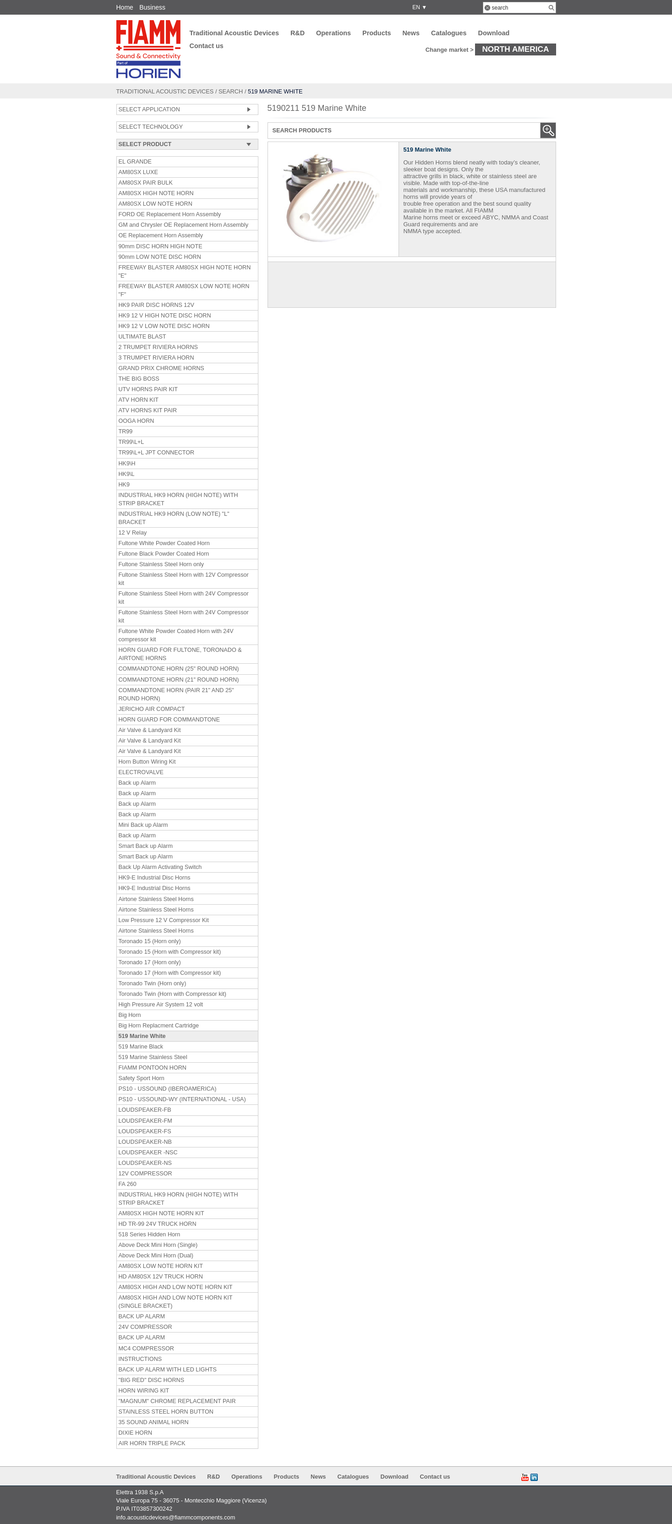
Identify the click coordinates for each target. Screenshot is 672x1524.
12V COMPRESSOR (145, 1173)
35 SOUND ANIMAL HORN (154, 1422)
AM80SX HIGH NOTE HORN (156, 193)
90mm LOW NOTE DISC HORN (160, 257)
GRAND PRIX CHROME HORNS (161, 368)
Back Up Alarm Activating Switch (160, 867)
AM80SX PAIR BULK (146, 183)
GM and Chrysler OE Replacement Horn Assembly (183, 225)
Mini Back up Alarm (143, 825)
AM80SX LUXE (138, 172)
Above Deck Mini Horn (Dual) (156, 1255)
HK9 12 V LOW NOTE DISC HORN (164, 326)
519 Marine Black (141, 1046)
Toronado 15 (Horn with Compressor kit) (170, 952)
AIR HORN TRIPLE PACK (152, 1443)
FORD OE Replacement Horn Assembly (170, 214)
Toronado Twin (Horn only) (152, 983)
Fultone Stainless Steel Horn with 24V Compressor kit (184, 597)
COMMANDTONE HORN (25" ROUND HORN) (179, 669)
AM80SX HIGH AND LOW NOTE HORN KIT (176, 1287)
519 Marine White (142, 1036)
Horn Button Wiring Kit (147, 762)
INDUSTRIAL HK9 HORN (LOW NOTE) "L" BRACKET (174, 518)
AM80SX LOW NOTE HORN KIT (161, 1266)
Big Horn (130, 1015)
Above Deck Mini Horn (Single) (158, 1245)
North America (515, 49)
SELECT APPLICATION (149, 109)
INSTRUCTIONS (140, 1359)
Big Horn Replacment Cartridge (159, 1025)
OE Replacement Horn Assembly (161, 235)
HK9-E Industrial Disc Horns (155, 877)
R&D (297, 33)
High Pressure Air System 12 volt (161, 1004)
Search (231, 91)
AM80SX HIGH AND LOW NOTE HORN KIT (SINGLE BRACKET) (176, 1302)
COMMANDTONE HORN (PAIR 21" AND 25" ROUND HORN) (176, 694)
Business (152, 7)
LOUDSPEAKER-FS (145, 1131)
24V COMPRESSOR (145, 1327)
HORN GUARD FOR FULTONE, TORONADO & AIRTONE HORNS (180, 654)
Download (494, 33)
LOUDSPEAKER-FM (145, 1121)
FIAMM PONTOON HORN (152, 1068)
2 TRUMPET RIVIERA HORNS (158, 347)
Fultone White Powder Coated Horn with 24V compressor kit (176, 635)
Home (124, 7)
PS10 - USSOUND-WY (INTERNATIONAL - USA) (182, 1099)
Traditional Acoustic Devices (234, 33)
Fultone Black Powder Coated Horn (164, 554)
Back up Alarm (137, 783)
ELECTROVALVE (141, 772)
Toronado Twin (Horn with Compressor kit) (173, 994)
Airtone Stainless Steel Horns (156, 899)
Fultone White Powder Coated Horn (164, 543)
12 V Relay (133, 533)
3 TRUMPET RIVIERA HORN (156, 358)
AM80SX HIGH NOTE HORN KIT (161, 1213)
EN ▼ (418, 7)
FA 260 (128, 1184)
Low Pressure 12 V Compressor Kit (164, 920)
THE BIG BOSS (139, 379)
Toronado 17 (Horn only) (150, 962)
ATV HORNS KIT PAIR (148, 410)
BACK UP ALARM (142, 1316)
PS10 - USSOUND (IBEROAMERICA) (168, 1089)
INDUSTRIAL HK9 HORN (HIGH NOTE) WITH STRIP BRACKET (178, 499)
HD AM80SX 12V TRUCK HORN (161, 1276)
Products (376, 33)
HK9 (124, 484)
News (411, 33)
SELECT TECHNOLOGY (151, 127)
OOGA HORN (136, 421)
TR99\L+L (131, 442)
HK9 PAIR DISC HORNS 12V (156, 305)
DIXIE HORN (136, 1433)
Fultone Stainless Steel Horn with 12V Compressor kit (184, 579)
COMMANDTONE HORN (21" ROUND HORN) (179, 680)
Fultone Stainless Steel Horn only (161, 564)
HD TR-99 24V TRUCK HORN (158, 1224)
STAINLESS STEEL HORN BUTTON (166, 1412)
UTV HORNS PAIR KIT (148, 389)
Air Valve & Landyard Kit (150, 730)
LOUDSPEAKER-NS (145, 1163)
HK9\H (127, 463)
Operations (333, 33)
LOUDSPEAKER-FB (145, 1110)
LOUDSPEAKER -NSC (148, 1152)
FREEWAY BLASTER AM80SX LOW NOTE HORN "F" (184, 290)
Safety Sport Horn (141, 1078)
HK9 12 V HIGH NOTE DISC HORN (165, 315)
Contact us (207, 45)
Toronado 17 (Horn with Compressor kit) (170, 973)
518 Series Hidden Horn (149, 1234)
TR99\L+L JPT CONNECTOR (157, 452)
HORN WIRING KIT (144, 1390)
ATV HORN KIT (138, 400)
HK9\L (127, 474)
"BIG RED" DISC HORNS (152, 1380)
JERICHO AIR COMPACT (152, 709)
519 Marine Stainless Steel (153, 1057)
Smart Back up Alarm (146, 846)
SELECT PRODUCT (145, 144)
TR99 (126, 431)
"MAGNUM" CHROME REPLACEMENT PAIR (177, 1401)
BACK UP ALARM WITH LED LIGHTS (168, 1369)
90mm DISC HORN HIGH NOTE (160, 246)
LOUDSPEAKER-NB (145, 1142)
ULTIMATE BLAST (142, 336)
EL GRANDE (135, 161)
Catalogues (449, 33)
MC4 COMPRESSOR (146, 1348)
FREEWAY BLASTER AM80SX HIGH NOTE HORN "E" (185, 271)
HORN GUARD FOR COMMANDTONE (169, 719)
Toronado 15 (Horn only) (150, 941)
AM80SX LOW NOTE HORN (155, 204)
